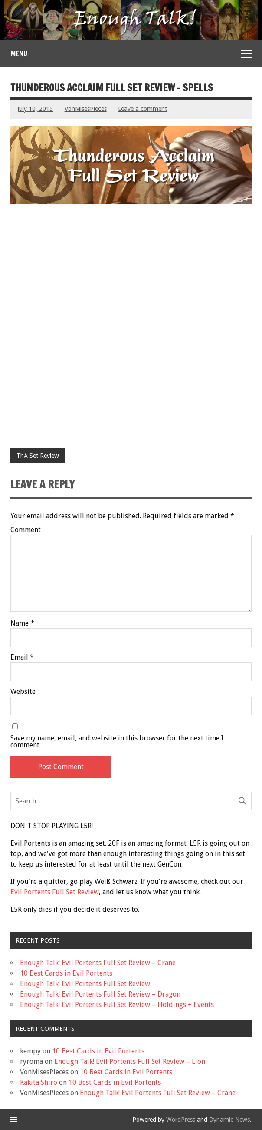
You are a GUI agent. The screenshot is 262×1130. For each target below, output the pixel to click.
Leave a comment (142, 108)
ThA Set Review (37, 455)
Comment (25, 530)
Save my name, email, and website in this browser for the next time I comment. (116, 742)
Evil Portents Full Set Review (54, 892)
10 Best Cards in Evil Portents (66, 973)
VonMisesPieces (86, 108)
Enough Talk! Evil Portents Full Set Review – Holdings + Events (117, 1004)
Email (22, 657)
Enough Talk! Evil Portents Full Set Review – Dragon (100, 994)
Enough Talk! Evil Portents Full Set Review (85, 984)
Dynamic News (229, 1119)
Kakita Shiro (38, 1082)
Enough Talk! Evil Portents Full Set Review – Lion (129, 1061)
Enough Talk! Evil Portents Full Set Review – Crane (98, 963)
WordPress (180, 1119)
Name (22, 623)
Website (23, 691)
